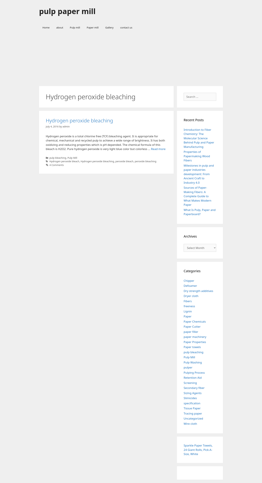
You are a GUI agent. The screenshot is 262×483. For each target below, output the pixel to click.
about (59, 27)
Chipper (189, 281)
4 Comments (56, 165)
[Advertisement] (131, 57)
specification (192, 403)
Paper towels (192, 347)
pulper (188, 367)
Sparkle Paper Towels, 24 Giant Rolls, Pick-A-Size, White (198, 449)
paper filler (191, 332)
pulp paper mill (67, 11)
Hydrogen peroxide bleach (64, 161)
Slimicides (190, 398)
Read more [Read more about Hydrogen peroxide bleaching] (158, 149)
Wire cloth (190, 424)
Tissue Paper (192, 408)
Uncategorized (193, 418)
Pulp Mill (72, 157)
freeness (189, 306)
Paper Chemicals (195, 321)
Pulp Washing (193, 362)
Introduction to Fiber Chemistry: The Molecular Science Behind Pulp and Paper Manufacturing (199, 138)
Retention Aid (193, 378)
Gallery (109, 27)
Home (46, 27)
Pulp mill (75, 27)
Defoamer (190, 286)
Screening (190, 383)
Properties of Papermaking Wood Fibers (197, 156)
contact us (126, 27)
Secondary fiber (194, 388)
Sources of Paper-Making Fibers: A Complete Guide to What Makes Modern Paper (197, 196)
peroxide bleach (124, 161)
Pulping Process (194, 373)
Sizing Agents (193, 393)
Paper (187, 316)
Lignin (188, 311)
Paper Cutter (192, 326)
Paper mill (93, 27)
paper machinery (195, 337)
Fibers (188, 301)
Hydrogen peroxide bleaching (79, 120)
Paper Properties (195, 342)
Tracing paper (193, 413)
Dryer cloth (191, 296)
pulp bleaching (57, 157)
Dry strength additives (198, 291)
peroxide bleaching (145, 161)
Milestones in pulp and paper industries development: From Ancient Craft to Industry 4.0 (199, 174)
